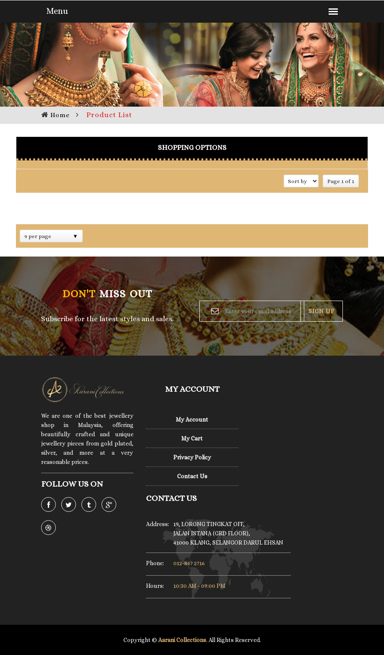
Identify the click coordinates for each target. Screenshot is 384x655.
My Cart (192, 438)
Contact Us (192, 476)
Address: (155, 524)
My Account (192, 419)
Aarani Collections (182, 640)
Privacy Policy (192, 457)
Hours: (155, 585)
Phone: (155, 563)
